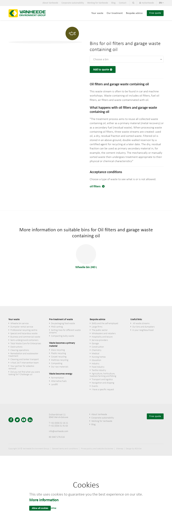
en (161, 3)
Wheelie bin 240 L (86, 256)
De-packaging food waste (63, 323)
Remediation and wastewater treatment (23, 354)
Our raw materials (59, 367)
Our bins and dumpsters (143, 327)
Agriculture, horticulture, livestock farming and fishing (103, 374)
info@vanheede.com (58, 431)
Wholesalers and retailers (104, 333)
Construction (98, 347)
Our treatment (115, 13)
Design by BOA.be (133, 449)
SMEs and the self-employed (105, 323)
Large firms (97, 327)
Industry (95, 363)
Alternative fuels (59, 381)
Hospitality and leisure (102, 337)
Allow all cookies (40, 508)
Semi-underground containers (24, 340)
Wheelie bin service (19, 323)
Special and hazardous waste (23, 333)
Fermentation (57, 378)
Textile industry (99, 370)
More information (44, 500)
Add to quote (101, 69)
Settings (53, 508)
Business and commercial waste (25, 337)
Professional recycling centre (23, 330)
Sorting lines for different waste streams (65, 331)
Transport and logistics (102, 379)
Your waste (97, 13)
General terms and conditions (65, 449)
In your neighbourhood (143, 330)
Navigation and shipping (103, 383)
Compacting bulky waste (62, 336)
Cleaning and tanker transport (24, 359)
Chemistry (96, 350)
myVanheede (146, 3)
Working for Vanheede (97, 3)
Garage (95, 343)
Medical (95, 353)
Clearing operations (19, 350)
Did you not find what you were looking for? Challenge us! (24, 373)
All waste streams (140, 323)
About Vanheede (50, 3)
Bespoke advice (134, 13)
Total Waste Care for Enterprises (25, 343)
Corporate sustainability (72, 3)
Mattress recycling (59, 360)
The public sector (100, 330)
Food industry (98, 367)
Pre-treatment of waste (61, 319)
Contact (122, 3)
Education (96, 360)
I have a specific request (103, 389)
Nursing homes (99, 357)
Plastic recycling (58, 353)
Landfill (54, 384)
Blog (113, 3)
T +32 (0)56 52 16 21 (58, 423)
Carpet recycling (59, 357)
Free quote (155, 13)
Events (95, 386)
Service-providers (100, 340)
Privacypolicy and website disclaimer (97, 449)
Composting (56, 363)
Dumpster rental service (21, 327)
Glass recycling (58, 350)
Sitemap (119, 449)
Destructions (16, 347)
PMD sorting (57, 327)
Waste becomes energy (60, 374)
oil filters (95, 186)
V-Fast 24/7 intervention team (24, 363)
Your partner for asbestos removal (21, 367)
